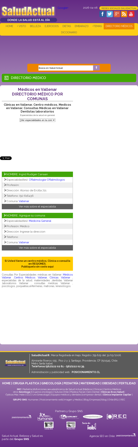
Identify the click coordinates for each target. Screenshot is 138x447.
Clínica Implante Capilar (117, 394)
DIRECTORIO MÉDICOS (119, 26)
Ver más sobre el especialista (37, 206)
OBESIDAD (109, 383)
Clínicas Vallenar (60, 277)
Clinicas (98, 389)
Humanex (33, 399)
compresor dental (91, 394)
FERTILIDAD (127, 383)
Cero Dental (93, 392)
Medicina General (40, 221)
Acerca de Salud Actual (69, 389)
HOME (9, 26)
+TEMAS (97, 26)
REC (123, 399)
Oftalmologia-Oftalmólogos (47, 179)
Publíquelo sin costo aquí (37, 266)
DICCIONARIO (69, 32)
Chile (111, 399)
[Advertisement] (69, 47)
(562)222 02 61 (54, 366)
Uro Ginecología (41, 394)
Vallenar (24, 201)
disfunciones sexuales (45, 389)
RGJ (117, 399)
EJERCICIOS (52, 26)
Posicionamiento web (51, 399)
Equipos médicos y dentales (66, 394)
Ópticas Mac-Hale (15, 394)
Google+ (63, 7)
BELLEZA (35, 26)
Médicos (88, 389)
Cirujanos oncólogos (42, 392)
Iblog (104, 399)
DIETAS (67, 26)
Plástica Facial (78, 392)
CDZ (28, 394)
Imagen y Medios (73, 399)
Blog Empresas (91, 399)
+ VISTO (21, 26)
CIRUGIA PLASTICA (26, 383)
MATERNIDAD (90, 383)
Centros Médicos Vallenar (30, 277)
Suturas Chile (61, 392)
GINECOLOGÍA (51, 383)
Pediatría (27, 389)
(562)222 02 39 (75, 366)
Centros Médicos (112, 389)
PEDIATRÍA (71, 383)
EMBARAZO (82, 26)
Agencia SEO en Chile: (102, 436)
